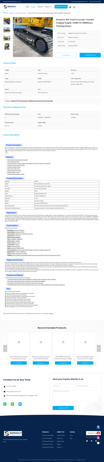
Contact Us (48, 7)
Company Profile (61, 435)
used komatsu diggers (47, 313)
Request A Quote (61, 6)
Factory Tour (60, 438)
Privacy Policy (21, 459)
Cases (71, 435)
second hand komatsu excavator (15, 313)
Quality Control (60, 441)
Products (33, 7)
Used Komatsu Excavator (21, 13)
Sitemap (59, 444)
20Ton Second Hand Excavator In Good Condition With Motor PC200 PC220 (41, 358)
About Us (40, 7)
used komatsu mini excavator (33, 313)
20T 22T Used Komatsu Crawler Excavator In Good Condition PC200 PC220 (85, 358)
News (71, 438)
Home (27, 7)
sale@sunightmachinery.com (13, 391)
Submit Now (63, 408)
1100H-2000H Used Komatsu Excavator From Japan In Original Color (63, 358)
